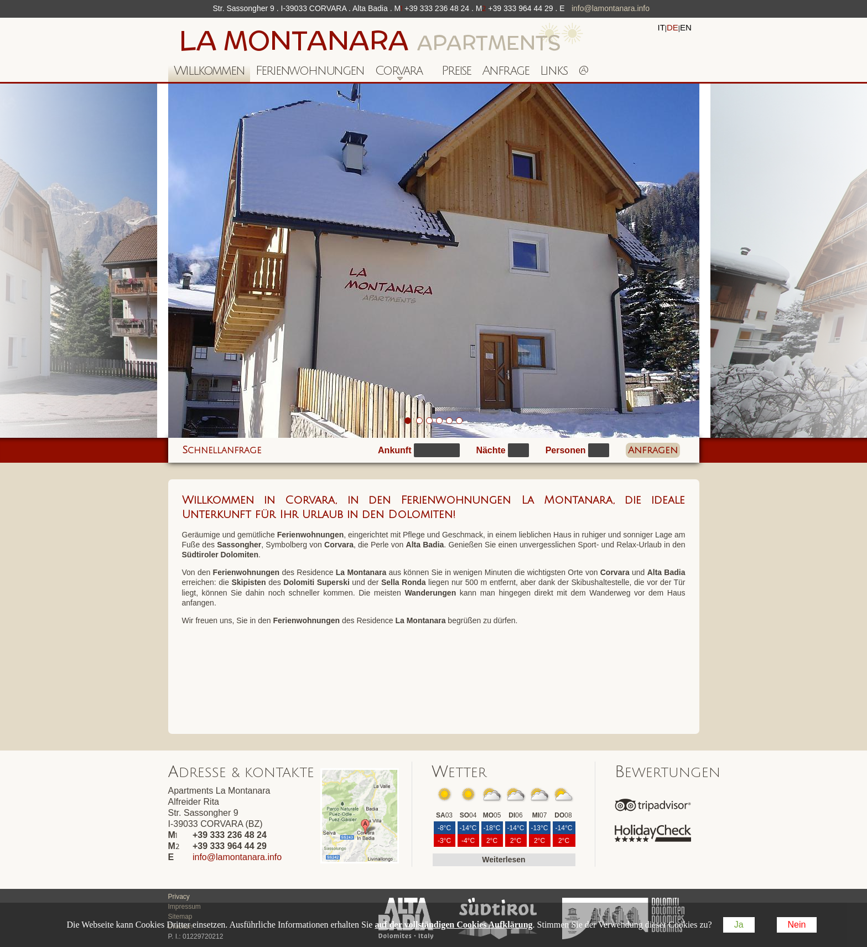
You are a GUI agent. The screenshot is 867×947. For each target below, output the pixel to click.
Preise (456, 70)
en (686, 27)
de (672, 27)
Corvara (396, 73)
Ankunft (394, 450)
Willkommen (209, 70)
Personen (566, 450)
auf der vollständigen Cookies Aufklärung (453, 924)
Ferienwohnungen (310, 70)
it (661, 27)
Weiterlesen (503, 859)
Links (553, 70)
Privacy (179, 897)
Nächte (490, 450)
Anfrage (505, 70)
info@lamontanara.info (611, 8)
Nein (797, 924)
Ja (739, 924)
